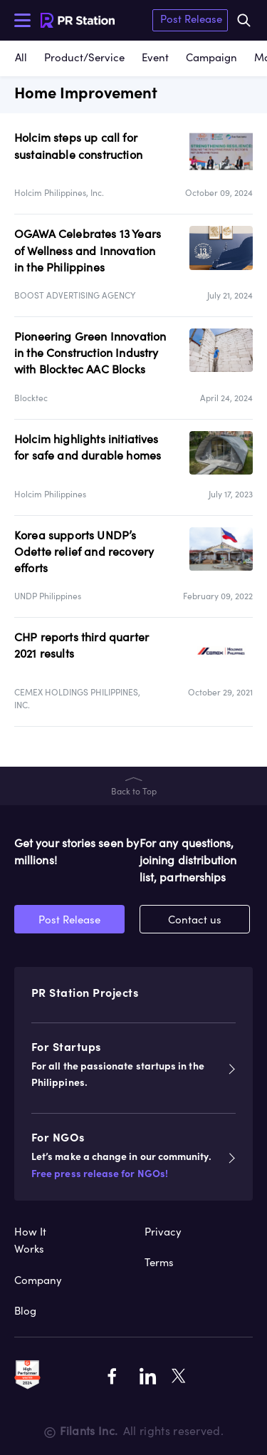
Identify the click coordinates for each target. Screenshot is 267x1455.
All (21, 57)
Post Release (191, 19)
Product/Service (84, 57)
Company (38, 1280)
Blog (25, 1310)
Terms (159, 1262)
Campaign (211, 57)
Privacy (163, 1231)
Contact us (194, 919)
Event (155, 57)
